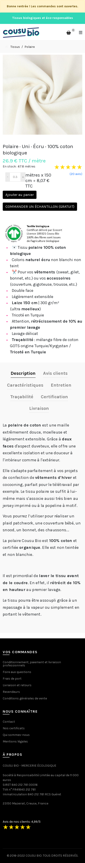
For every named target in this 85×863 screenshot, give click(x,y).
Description (23, 373)
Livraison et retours (17, 685)
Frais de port (12, 679)
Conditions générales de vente (25, 698)
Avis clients (55, 373)
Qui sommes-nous (16, 735)
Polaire (29, 47)
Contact (9, 722)
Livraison (39, 408)
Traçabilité (21, 396)
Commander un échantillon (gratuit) (39, 206)
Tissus (15, 47)
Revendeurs (11, 692)
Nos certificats (14, 728)
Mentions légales (15, 741)
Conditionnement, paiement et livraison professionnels (32, 663)
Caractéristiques (25, 385)
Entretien (61, 385)
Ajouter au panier (19, 195)
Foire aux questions (17, 672)
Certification (54, 396)
